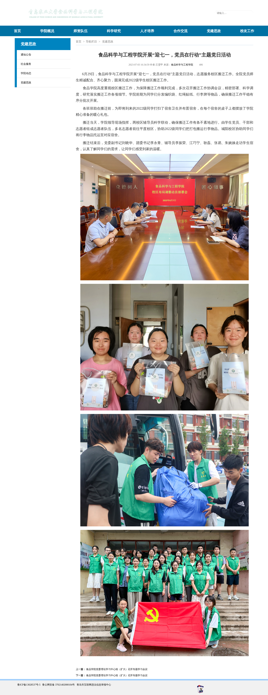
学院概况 (47, 31)
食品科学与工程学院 (182, 64)
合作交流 (180, 31)
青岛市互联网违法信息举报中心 (94, 684)
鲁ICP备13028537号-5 (28, 684)
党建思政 (214, 31)
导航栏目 (91, 41)
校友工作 (247, 31)
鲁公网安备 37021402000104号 (58, 684)
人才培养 (147, 31)
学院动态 (26, 73)
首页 (17, 31)
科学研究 (114, 31)
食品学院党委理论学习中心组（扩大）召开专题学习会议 (117, 669)
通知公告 (26, 54)
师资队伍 (80, 31)
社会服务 (26, 64)
